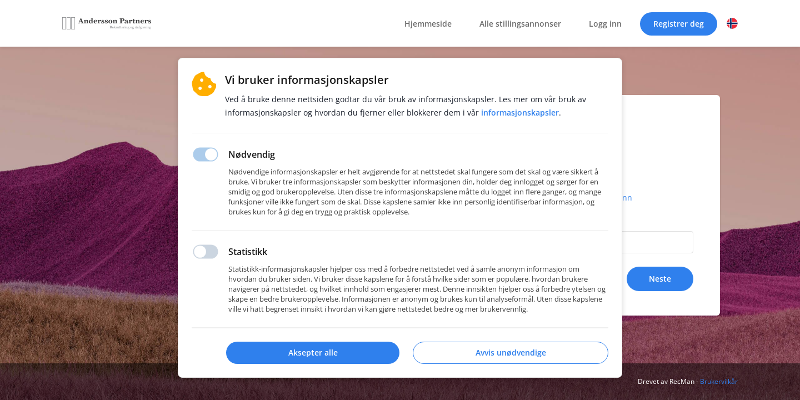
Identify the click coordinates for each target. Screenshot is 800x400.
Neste (660, 278)
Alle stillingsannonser (520, 23)
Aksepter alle (313, 352)
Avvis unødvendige (511, 352)
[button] (732, 23)
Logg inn (605, 23)
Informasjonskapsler (520, 112)
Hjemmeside (428, 23)
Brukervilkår (719, 381)
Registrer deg (678, 23)
